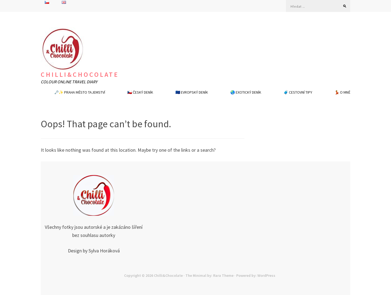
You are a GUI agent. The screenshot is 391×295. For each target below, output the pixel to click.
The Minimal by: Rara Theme (209, 275)
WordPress (266, 275)
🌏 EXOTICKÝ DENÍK (245, 92)
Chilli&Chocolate (80, 74)
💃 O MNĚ (342, 92)
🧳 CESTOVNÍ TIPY (297, 92)
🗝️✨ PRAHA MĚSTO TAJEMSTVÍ (79, 92)
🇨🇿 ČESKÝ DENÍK (140, 92)
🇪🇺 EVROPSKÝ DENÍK (191, 92)
